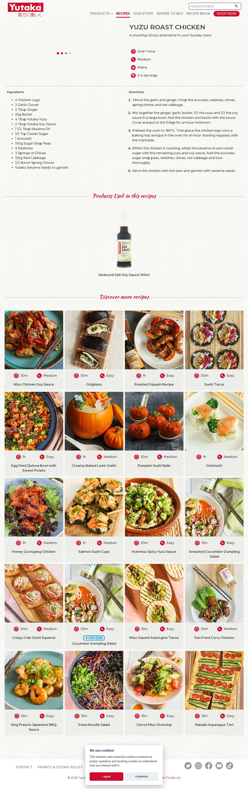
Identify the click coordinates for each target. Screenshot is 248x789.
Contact (24, 767)
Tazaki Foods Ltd (168, 778)
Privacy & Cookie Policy (60, 767)
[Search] (210, 6)
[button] (101, 14)
